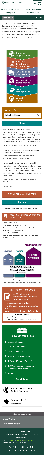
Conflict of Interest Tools (19, 356)
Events (22, 202)
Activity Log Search (17, 347)
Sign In (40, 17)
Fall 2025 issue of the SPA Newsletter (21, 166)
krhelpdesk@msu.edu (29, 311)
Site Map (24, 434)
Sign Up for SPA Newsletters (22, 194)
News (22, 123)
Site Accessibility (21, 437)
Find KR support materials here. (17, 303)
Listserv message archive (16, 132)
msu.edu (19, 440)
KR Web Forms (22, 315)
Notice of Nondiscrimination (29, 440)
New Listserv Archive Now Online (16, 129)
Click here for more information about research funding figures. (22, 282)
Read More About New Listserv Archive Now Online (20, 145)
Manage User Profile (10, 419)
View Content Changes (11, 424)
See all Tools (22, 379)
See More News (9, 186)
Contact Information (12, 434)
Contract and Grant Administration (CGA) (17, 26)
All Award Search (15, 352)
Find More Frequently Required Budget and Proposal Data (20, 236)
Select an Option (22, 115)
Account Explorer (16, 342)
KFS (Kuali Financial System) (20, 361)
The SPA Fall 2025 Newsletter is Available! (20, 163)
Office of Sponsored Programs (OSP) (19, 23)
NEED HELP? (8, 18)
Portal (10, 374)
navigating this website (25, 37)
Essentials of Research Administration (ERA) (20, 208)
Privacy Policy (34, 434)
